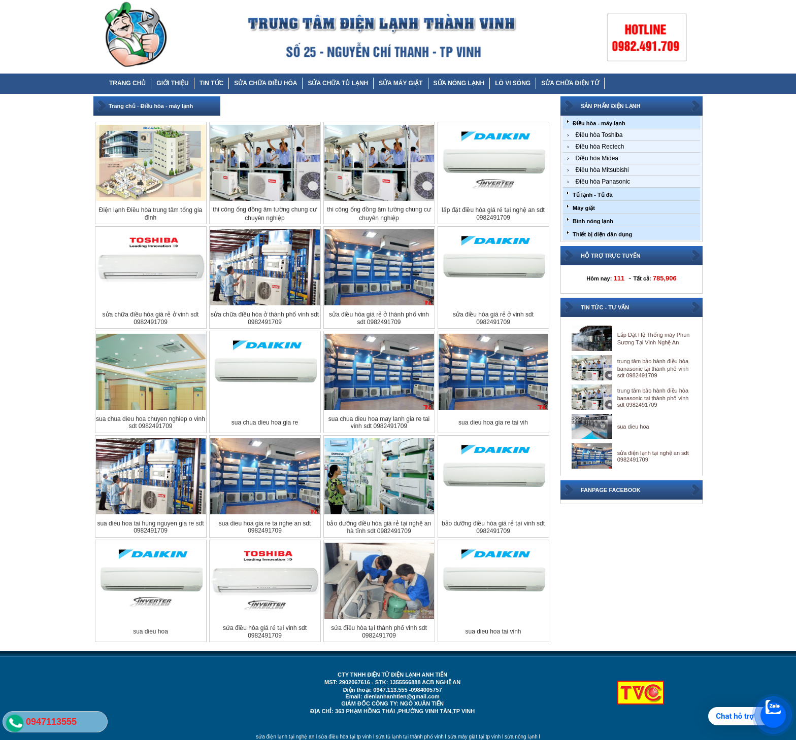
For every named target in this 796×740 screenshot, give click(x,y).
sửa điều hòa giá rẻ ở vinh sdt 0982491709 (493, 318)
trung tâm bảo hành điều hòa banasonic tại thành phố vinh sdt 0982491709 (653, 368)
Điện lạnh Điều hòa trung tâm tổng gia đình (150, 213)
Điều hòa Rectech (600, 146)
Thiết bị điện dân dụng (602, 234)
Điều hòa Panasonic (603, 181)
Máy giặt (584, 208)
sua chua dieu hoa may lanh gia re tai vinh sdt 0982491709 (378, 422)
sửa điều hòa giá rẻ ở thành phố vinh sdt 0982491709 (379, 318)
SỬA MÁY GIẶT (400, 83)
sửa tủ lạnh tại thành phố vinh (410, 736)
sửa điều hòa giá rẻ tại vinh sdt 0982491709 (265, 631)
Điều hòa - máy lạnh (167, 106)
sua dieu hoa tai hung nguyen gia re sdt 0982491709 (150, 527)
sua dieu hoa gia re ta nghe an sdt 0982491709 (265, 527)
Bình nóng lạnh (593, 221)
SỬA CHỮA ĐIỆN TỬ (570, 83)
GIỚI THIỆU (172, 83)
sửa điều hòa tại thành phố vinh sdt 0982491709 (378, 631)
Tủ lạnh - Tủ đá (593, 195)
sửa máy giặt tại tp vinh (474, 736)
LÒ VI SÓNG (512, 83)
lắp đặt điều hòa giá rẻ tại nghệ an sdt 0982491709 (493, 213)
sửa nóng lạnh (521, 736)
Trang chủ (122, 106)
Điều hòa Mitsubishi (602, 169)
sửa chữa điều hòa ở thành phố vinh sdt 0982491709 (265, 318)
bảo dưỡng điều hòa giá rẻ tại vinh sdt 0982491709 (493, 527)
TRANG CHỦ (127, 83)
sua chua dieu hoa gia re (264, 422)
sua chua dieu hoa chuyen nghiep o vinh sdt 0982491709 (150, 422)
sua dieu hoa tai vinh (493, 631)
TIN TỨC (212, 83)
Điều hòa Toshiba (599, 134)
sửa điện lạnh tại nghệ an (285, 736)
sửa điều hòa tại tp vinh (345, 736)
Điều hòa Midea (597, 158)
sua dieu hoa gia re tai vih (493, 422)
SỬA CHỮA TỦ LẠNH (338, 83)
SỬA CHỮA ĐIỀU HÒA (265, 83)
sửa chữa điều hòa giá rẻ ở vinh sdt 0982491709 (151, 318)
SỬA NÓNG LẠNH (459, 83)
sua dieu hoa (150, 631)
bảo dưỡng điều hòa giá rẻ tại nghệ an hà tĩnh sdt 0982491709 (379, 527)
